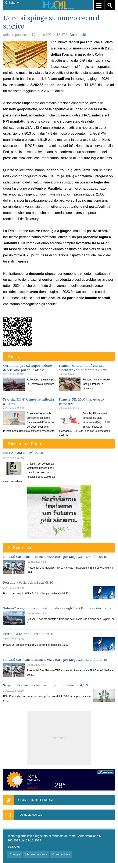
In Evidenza (19, 547)
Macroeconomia (36, 854)
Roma (31, 776)
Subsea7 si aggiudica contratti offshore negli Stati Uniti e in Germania (57, 608)
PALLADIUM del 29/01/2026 (23, 453)
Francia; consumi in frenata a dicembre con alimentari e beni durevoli (83, 370)
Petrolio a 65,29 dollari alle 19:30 (28, 634)
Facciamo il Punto (24, 443)
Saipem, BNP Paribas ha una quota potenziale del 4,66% (46, 685)
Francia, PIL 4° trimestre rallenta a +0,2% (28, 402)
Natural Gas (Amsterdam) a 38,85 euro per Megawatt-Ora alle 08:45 (55, 557)
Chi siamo (12, 2)
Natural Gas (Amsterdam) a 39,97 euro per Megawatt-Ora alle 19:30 (55, 660)
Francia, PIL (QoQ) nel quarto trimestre (81, 402)
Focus (13, 356)
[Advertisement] (59, 737)
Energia (15, 854)
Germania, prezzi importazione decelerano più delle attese (27, 368)
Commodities (79, 35)
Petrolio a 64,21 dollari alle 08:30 (28, 582)
